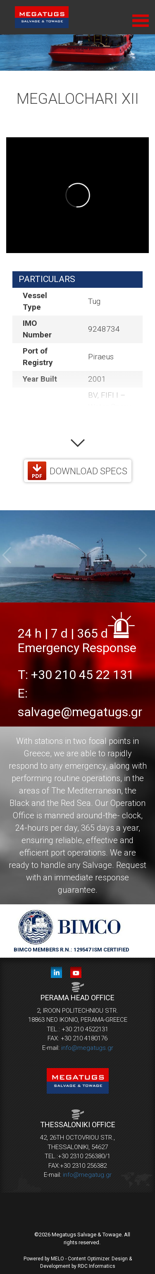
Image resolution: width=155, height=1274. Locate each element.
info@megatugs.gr (87, 1048)
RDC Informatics (96, 1266)
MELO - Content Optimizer (80, 1259)
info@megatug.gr (87, 1174)
